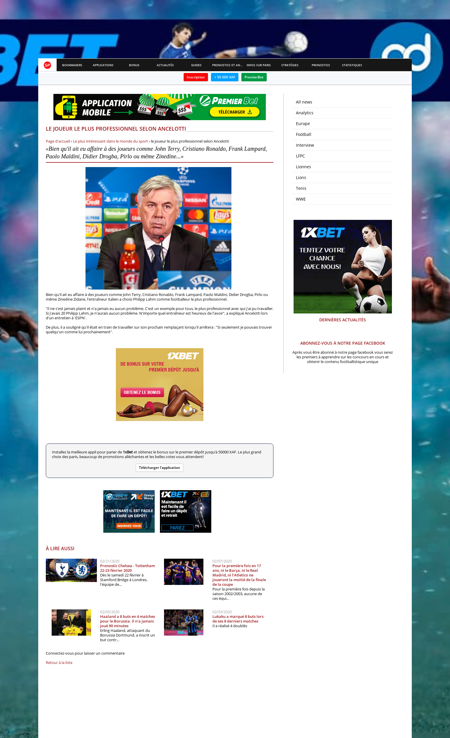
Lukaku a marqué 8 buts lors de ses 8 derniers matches (238, 619)
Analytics (304, 112)
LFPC (300, 156)
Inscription (196, 77)
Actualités (165, 65)
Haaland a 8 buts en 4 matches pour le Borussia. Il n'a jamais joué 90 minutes (127, 621)
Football (303, 134)
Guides (196, 65)
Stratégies (290, 65)
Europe (303, 123)
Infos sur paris (259, 65)
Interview (305, 145)
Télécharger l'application (159, 467)
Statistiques (352, 65)
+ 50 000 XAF (224, 77)
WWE (301, 199)
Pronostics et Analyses (227, 65)
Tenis (301, 188)
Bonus (134, 65)
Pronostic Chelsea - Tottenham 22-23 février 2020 (127, 568)
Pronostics (321, 65)
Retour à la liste (59, 662)
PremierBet (254, 77)
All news (304, 102)
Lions (301, 177)
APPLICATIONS (103, 65)
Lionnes (303, 166)
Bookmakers (72, 65)
